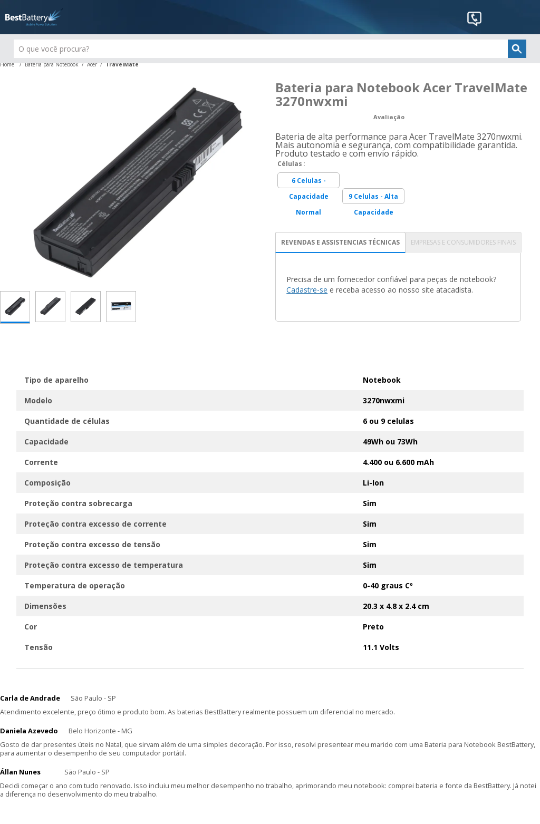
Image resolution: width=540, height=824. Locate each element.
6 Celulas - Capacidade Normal (309, 182)
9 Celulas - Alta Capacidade (373, 198)
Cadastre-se (306, 290)
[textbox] (270, 49)
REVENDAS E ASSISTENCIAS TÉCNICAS (340, 242)
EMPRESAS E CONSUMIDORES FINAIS (463, 242)
